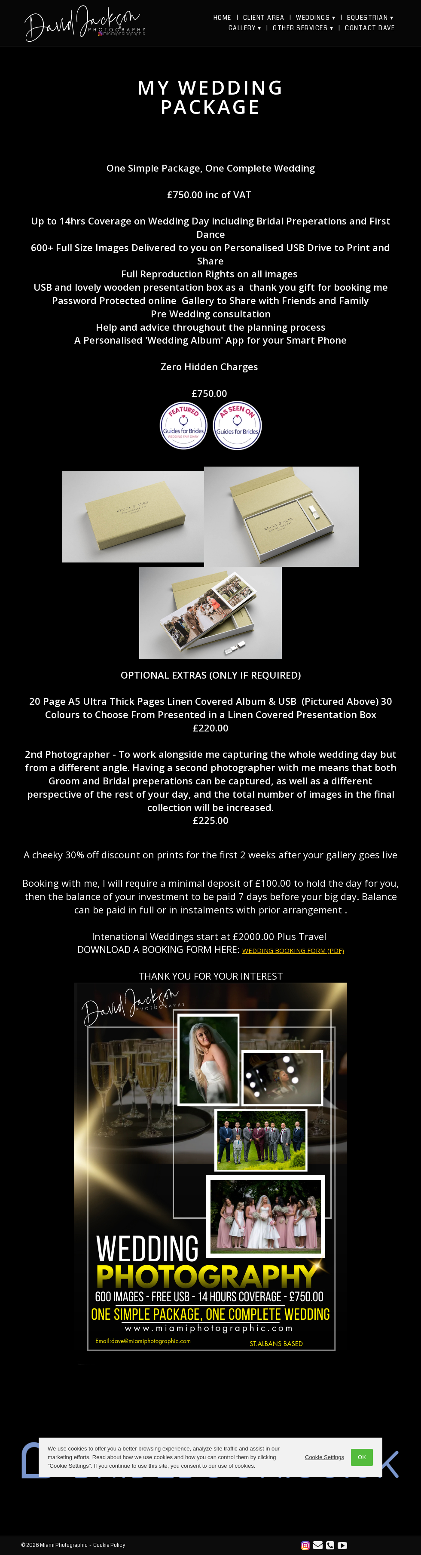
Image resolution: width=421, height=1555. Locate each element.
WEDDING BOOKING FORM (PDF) (293, 950)
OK (362, 1457)
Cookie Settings (324, 1457)
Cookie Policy (109, 1545)
